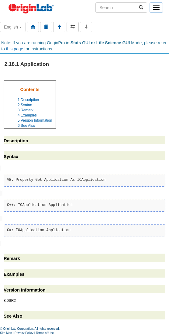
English (13, 27)
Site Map (6, 331)
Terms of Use (45, 331)
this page (14, 48)
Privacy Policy (24, 331)
